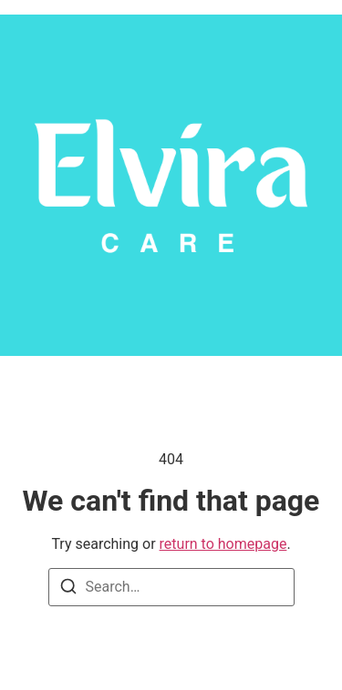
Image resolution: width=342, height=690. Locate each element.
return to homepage (223, 544)
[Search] (68, 589)
